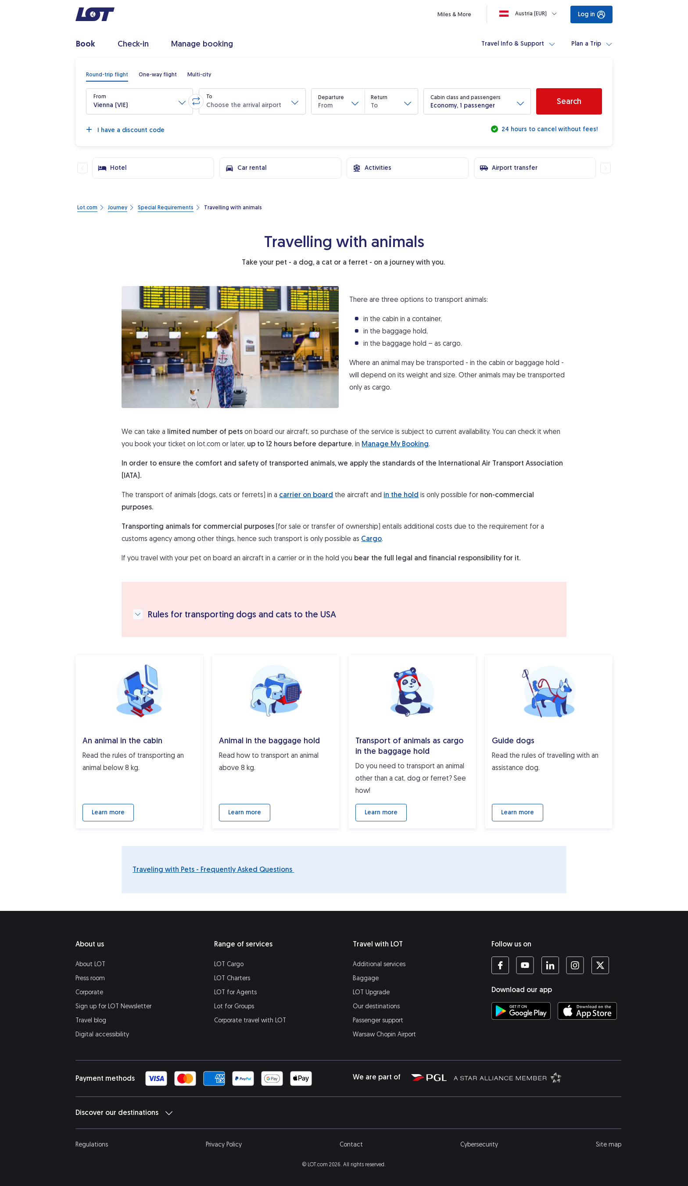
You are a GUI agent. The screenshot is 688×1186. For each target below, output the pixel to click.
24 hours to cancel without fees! (549, 129)
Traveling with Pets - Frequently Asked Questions (213, 869)
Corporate (89, 992)
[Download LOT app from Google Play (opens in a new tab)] (521, 1011)
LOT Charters (232, 978)
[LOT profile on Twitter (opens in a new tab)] (600, 965)
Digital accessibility (102, 1034)
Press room (90, 978)
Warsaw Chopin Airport (384, 1034)
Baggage (366, 978)
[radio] (107, 75)
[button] (139, 101)
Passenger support (378, 1020)
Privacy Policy (224, 1144)
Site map (608, 1144)
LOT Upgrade (371, 992)
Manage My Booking (395, 444)
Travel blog (90, 1020)
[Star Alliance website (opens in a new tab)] (508, 1077)
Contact (351, 1144)
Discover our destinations (123, 1112)
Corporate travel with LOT (250, 1020)
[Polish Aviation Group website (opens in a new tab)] (429, 1077)
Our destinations (376, 1006)
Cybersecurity (479, 1144)
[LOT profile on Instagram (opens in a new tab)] (575, 965)
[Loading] (530, 13)
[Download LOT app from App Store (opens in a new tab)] (587, 1011)
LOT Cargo (229, 964)
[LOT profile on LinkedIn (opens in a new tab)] (550, 965)
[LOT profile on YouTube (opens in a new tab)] (525, 965)
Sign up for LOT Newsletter (113, 1006)
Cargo (371, 538)
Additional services (379, 964)
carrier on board (306, 495)
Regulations (91, 1144)
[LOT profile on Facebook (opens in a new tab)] (500, 965)
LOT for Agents (235, 992)
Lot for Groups (234, 1006)
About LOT (90, 964)
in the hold (401, 495)
